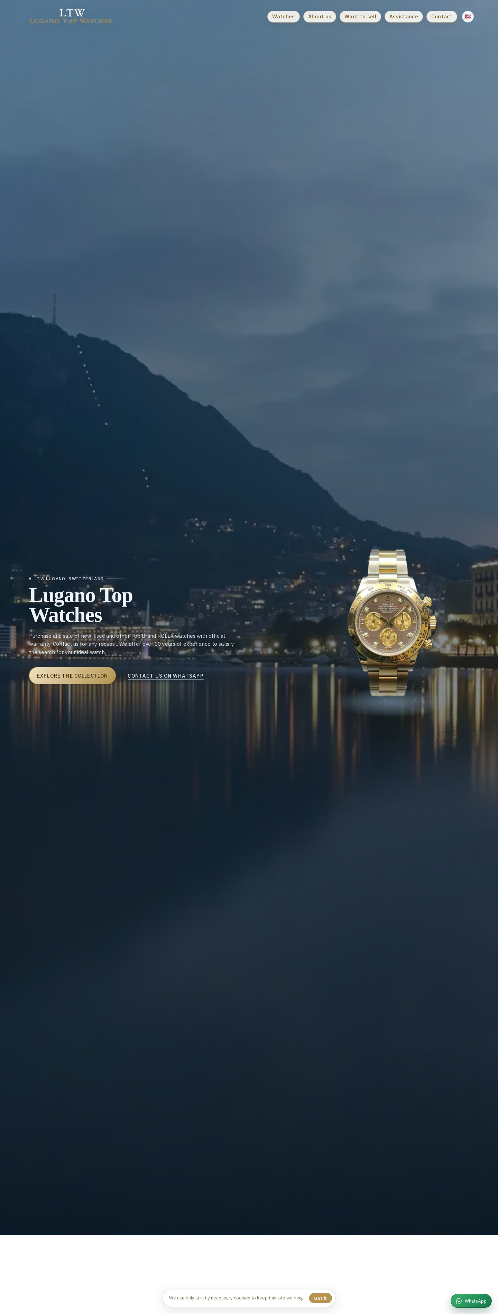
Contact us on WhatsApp (158, 675)
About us (319, 16)
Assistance (403, 16)
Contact (441, 16)
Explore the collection (65, 675)
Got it (320, 1298)
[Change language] (468, 17)
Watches (283, 16)
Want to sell (360, 16)
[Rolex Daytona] (402, 630)
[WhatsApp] (471, 1301)
